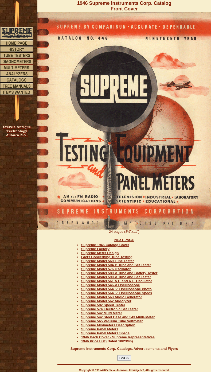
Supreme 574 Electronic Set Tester (109, 309)
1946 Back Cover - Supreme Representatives (118, 337)
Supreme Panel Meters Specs (105, 333)
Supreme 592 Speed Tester (103, 305)
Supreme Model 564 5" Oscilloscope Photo (116, 289)
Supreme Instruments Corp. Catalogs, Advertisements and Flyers (124, 349)
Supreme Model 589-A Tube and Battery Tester (119, 273)
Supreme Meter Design (100, 253)
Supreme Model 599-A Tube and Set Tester (116, 277)
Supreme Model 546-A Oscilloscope (110, 285)
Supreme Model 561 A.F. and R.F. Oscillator (116, 281)
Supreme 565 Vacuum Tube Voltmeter (112, 321)
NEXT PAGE (124, 240)
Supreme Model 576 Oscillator (106, 269)
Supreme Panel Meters (99, 329)
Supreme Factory (95, 249)
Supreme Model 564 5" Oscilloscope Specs (116, 293)
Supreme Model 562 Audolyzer (106, 301)
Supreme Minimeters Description (108, 325)
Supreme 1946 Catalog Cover (105, 245)
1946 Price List (93, 341)
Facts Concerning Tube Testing (106, 257)
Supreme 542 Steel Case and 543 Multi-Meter (118, 317)
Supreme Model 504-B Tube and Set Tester (116, 265)
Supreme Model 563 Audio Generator (111, 297)
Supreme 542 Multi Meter (101, 313)
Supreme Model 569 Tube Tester (107, 261)
